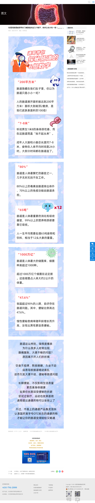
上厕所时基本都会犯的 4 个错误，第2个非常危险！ (77, 75)
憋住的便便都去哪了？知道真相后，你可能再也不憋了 (77, 72)
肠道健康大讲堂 (38, 490)
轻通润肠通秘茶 (38, 487)
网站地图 (86, 489)
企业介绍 (36, 492)
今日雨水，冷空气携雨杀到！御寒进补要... (24, 471)
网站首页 (36, 485)
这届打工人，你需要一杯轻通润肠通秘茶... (24, 473)
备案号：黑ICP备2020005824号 (74, 486)
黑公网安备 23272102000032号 (74, 489)
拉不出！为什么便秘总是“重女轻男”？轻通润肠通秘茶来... (77, 87)
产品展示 (50, 487)
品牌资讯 (50, 490)
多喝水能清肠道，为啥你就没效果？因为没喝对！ (77, 81)
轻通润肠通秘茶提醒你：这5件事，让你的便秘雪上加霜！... (77, 78)
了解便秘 (50, 485)
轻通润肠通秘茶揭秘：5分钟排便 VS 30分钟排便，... (77, 84)
